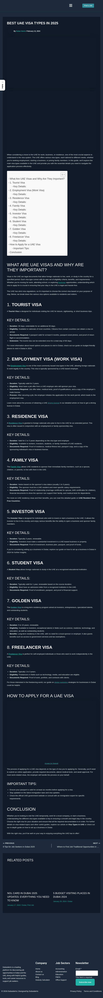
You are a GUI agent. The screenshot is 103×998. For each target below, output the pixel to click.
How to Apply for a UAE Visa (25, 244)
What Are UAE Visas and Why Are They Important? (37, 178)
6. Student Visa (18, 221)
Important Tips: (21, 248)
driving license (53, 403)
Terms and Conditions (93, 992)
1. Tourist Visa (17, 182)
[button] (70, 6)
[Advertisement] (51, 936)
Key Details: (19, 186)
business (62, 282)
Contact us (39, 975)
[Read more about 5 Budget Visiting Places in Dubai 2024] (74, 878)
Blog (37, 978)
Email (79, 969)
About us (38, 972)
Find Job (30, 906)
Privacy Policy (75, 992)
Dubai (24, 906)
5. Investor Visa (18, 213)
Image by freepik (51, 763)
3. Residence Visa (19, 198)
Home (37, 969)
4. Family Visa (17, 205)
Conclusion (16, 252)
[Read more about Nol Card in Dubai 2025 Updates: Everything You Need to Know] (28, 878)
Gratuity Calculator (42, 981)
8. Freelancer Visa (19, 236)
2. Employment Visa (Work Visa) (27, 190)
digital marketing (61, 682)
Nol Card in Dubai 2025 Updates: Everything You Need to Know (28, 897)
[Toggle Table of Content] (62, 174)
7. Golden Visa (18, 229)
